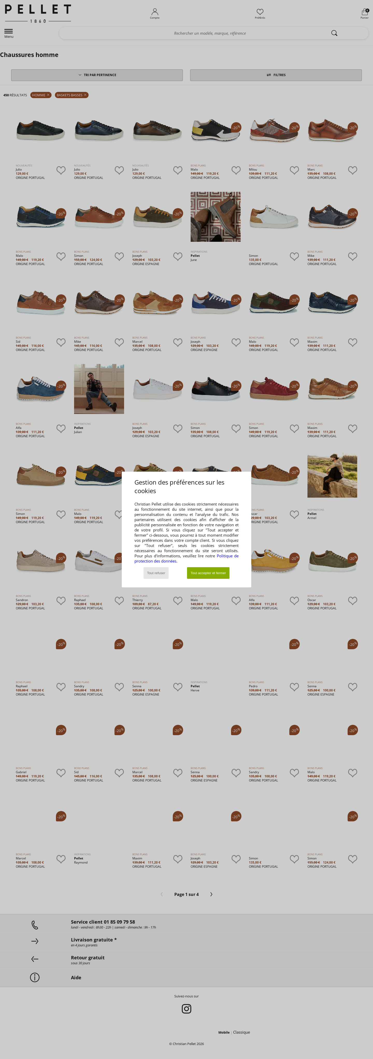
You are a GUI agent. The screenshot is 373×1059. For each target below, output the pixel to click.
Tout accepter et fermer (208, 573)
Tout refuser (156, 573)
